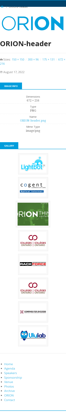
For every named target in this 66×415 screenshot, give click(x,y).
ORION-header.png (33, 120)
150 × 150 (18, 59)
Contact (9, 400)
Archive (9, 391)
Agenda (9, 368)
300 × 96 (33, 59)
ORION (9, 395)
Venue (8, 382)
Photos (9, 386)
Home (8, 364)
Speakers (10, 373)
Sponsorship (13, 377)
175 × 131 (48, 59)
